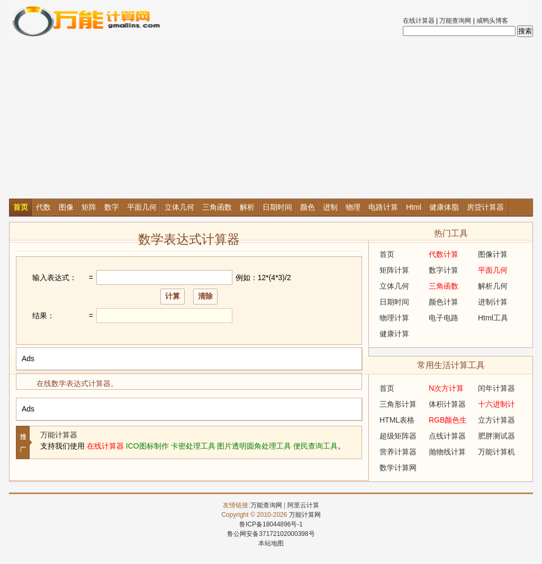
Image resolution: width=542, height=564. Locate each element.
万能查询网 (455, 20)
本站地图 (271, 543)
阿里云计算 (303, 505)
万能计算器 (58, 435)
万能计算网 (305, 514)
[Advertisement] (271, 119)
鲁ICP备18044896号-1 (271, 524)
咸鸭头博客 (492, 20)
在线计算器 (419, 20)
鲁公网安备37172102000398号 (270, 534)
